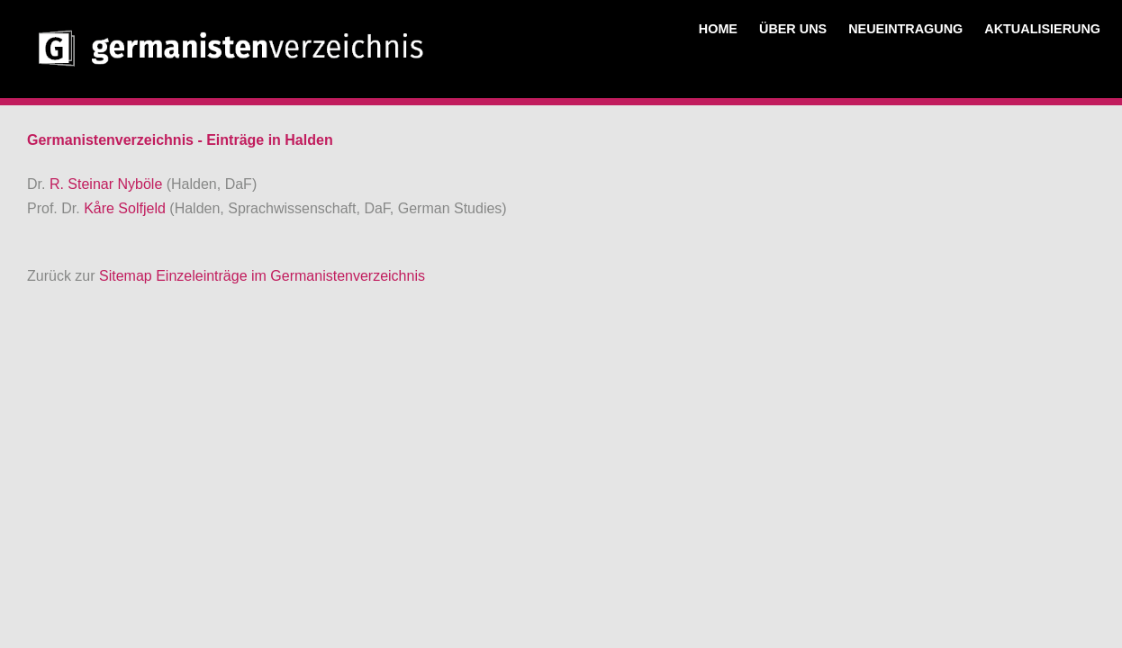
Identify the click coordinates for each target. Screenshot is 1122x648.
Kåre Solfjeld (126, 208)
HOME (718, 29)
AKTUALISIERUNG (1042, 29)
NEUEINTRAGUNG (905, 29)
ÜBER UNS (793, 29)
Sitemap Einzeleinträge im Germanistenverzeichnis (262, 276)
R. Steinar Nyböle (108, 184)
